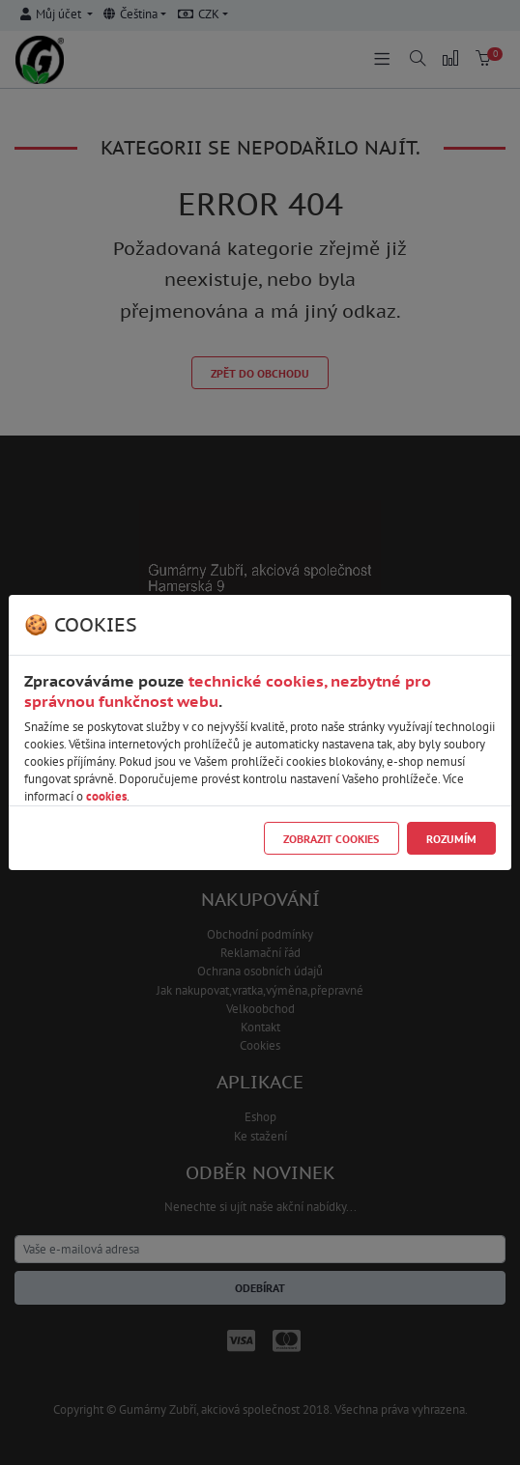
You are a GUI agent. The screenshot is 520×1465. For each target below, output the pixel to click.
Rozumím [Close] (451, 838)
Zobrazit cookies (331, 838)
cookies (106, 796)
